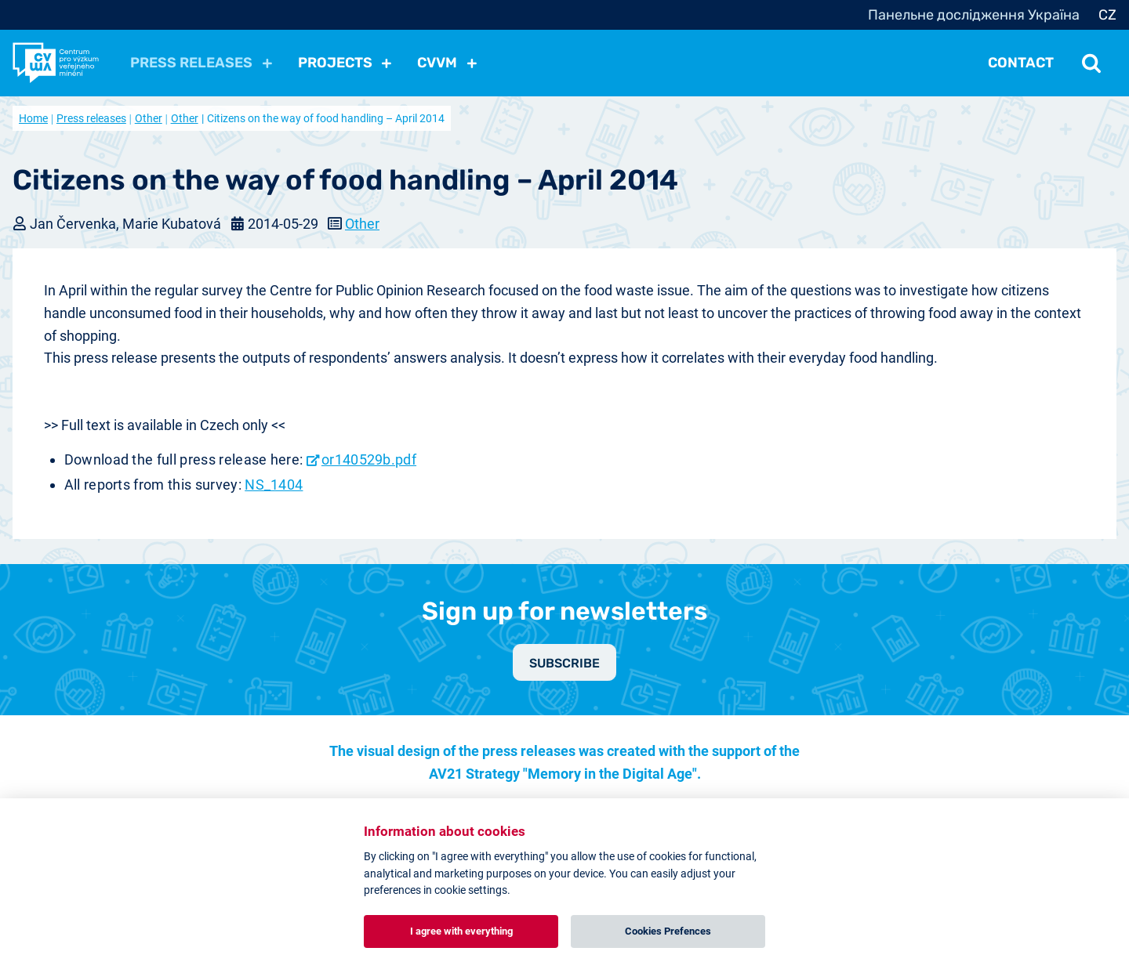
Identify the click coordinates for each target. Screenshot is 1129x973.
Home (33, 118)
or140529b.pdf (368, 459)
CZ (1107, 15)
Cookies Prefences (668, 931)
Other (148, 118)
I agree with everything (461, 931)
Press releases (91, 118)
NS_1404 (274, 484)
